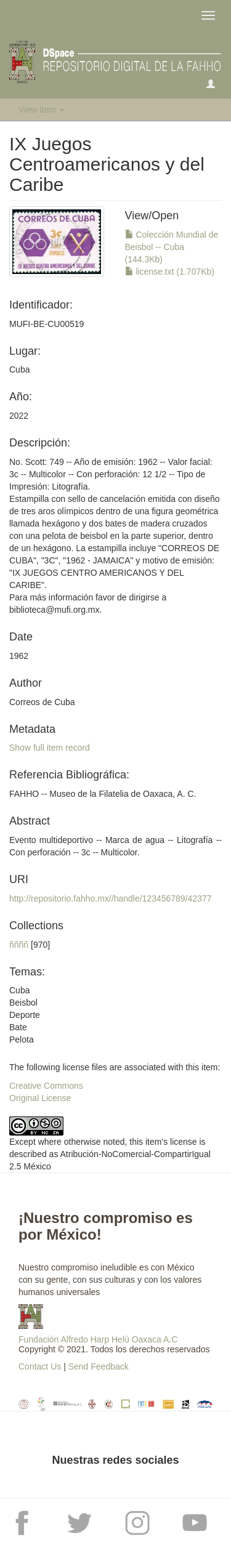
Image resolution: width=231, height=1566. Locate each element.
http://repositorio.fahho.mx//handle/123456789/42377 (110, 898)
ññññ (18, 945)
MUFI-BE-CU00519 (46, 324)
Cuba (19, 369)
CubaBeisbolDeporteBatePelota (24, 1014)
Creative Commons (46, 1086)
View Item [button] (41, 110)
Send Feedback (98, 1366)
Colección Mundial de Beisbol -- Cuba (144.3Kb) (172, 247)
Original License (40, 1098)
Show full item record (49, 748)
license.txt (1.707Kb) (170, 271)
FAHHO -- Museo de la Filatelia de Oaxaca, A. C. (102, 794)
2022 (18, 416)
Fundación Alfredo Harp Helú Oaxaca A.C (97, 1339)
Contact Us (39, 1366)
